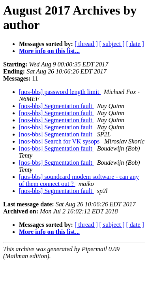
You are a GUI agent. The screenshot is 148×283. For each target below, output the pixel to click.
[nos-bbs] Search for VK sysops (60, 141)
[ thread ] (86, 43)
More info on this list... (49, 51)
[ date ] (135, 43)
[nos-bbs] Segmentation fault (56, 106)
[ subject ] (112, 43)
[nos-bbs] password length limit (60, 91)
